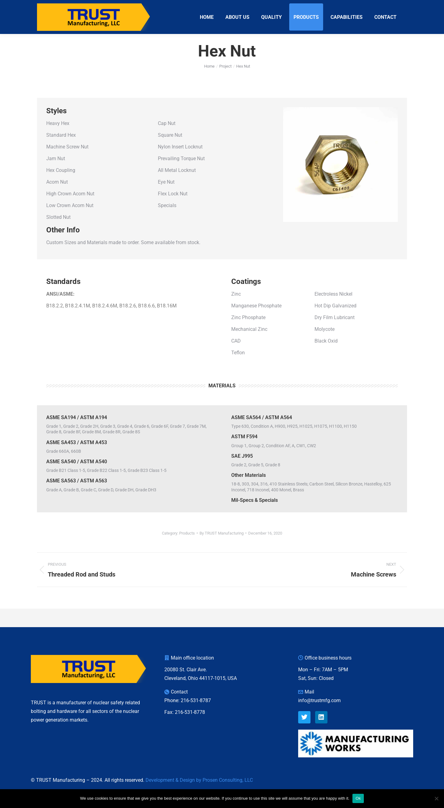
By (221, 544)
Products (187, 544)
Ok (358, 798)
